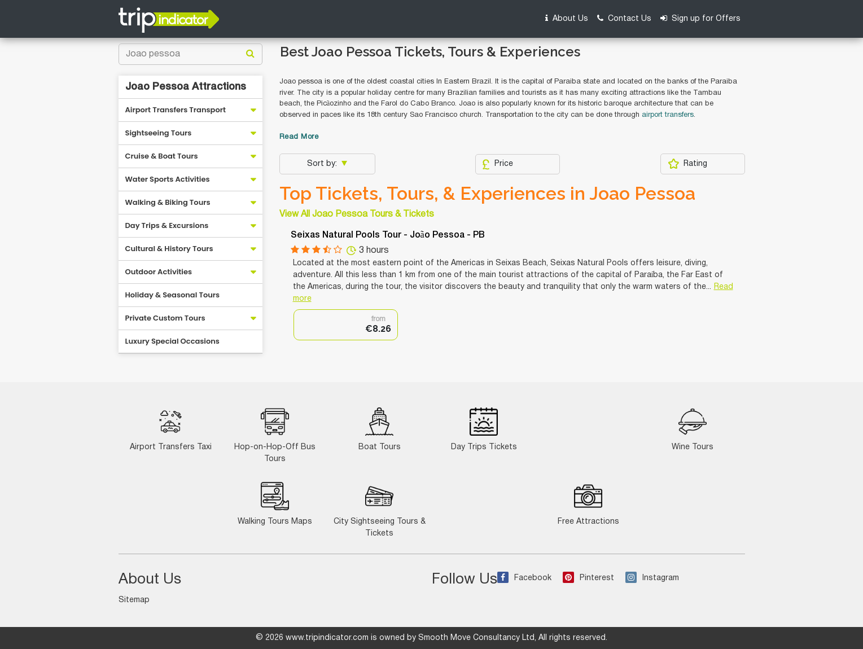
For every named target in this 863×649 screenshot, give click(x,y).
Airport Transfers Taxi (171, 429)
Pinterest (588, 578)
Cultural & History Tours (169, 248)
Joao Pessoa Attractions (185, 86)
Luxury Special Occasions (172, 341)
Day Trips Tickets (484, 429)
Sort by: (323, 164)
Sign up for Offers (700, 18)
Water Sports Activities (167, 179)
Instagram (652, 578)
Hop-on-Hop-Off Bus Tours (275, 435)
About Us (566, 18)
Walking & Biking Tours (168, 202)
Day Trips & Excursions (167, 225)
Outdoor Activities (158, 271)
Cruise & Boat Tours (161, 156)
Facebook (524, 578)
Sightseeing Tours (158, 133)
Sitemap (134, 600)
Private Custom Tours (165, 318)
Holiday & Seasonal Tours (172, 295)
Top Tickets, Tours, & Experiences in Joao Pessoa (487, 193)
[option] (345, 324)
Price (497, 164)
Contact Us (624, 18)
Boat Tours (379, 429)
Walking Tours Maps (275, 503)
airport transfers (668, 115)
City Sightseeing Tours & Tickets (380, 509)
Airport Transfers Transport (175, 109)
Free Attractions (588, 503)
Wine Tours (692, 429)
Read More (299, 137)
